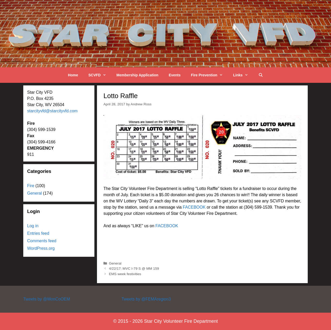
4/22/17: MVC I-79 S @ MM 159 (134, 268)
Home (73, 75)
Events (174, 75)
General (115, 263)
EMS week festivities (125, 274)
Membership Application (137, 75)
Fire (30, 186)
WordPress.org (41, 248)
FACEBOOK (194, 207)
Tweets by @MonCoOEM (46, 299)
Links (243, 75)
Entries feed (38, 233)
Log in (33, 226)
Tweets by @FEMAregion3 (146, 299)
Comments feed (41, 241)
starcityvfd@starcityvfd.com (52, 111)
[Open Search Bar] (260, 75)
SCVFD (99, 75)
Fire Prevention (209, 75)
